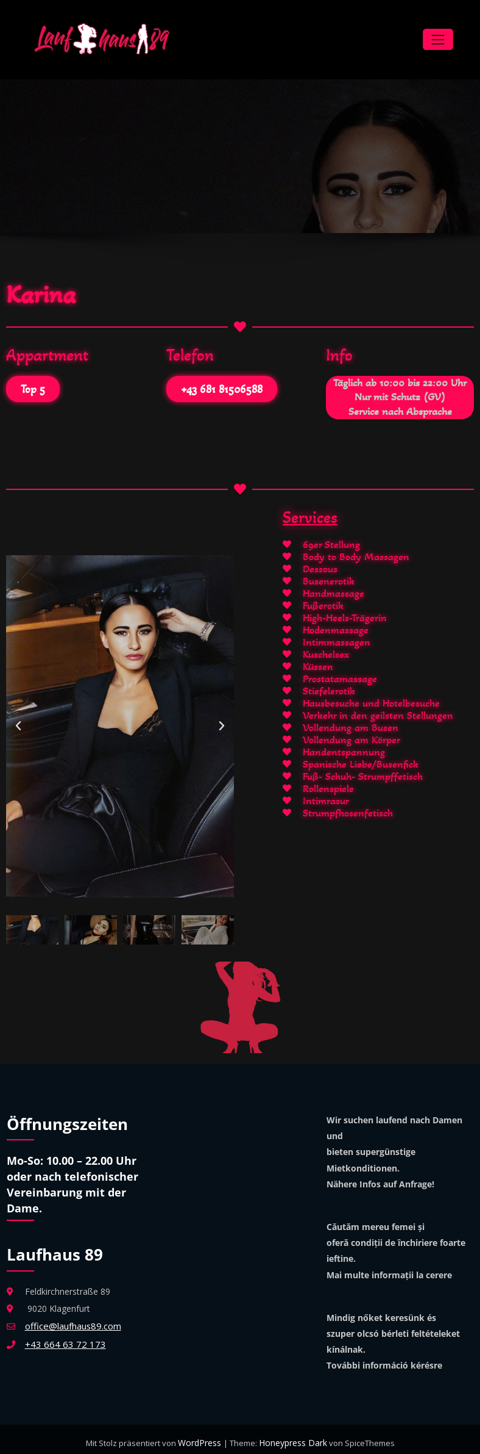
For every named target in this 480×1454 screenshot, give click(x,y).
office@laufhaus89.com (71, 1319)
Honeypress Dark (291, 1435)
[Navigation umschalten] (438, 36)
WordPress (202, 1435)
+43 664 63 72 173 (62, 1336)
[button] (18, 719)
